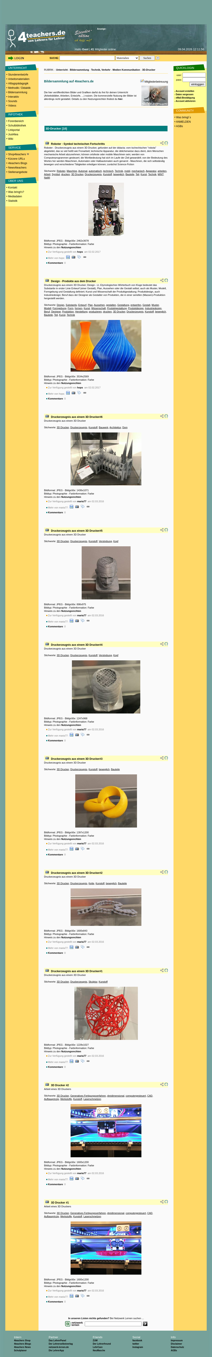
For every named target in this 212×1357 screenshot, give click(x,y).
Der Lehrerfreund (102, 1344)
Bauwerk (103, 427)
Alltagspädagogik (18, 83)
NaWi (47, 177)
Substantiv (71, 305)
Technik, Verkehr (100, 69)
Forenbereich (16, 121)
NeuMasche (99, 1350)
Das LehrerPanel (57, 1340)
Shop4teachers (18, 154)
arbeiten (162, 171)
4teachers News (22, 1347)
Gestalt (146, 305)
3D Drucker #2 (60, 1085)
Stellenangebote (17, 172)
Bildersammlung (17, 92)
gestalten (111, 305)
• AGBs (178, 126)
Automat (82, 171)
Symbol (56, 174)
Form (70, 308)
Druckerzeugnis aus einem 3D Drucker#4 (76, 644)
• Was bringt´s (182, 117)
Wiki (10, 138)
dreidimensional (115, 1095)
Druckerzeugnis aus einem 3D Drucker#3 (76, 758)
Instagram (137, 1347)
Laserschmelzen (92, 1099)
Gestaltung (123, 305)
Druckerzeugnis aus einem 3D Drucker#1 (76, 971)
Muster (155, 305)
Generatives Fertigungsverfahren (88, 1095)
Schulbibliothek (17, 125)
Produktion (68, 311)
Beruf (47, 311)
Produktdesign (136, 308)
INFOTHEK (15, 114)
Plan (90, 305)
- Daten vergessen (183, 94)
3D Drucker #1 (60, 1202)
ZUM (95, 1340)
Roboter (61, 171)
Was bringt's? (16, 192)
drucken (65, 174)
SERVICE (14, 147)
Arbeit (47, 174)
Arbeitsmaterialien (18, 79)
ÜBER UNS (15, 180)
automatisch (95, 171)
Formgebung (59, 308)
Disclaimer (176, 1344)
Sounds (12, 101)
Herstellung (81, 311)
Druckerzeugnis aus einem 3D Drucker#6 (76, 417)
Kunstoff (107, 174)
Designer (56, 311)
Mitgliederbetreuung (156, 81)
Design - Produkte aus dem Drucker (73, 281)
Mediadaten (15, 196)
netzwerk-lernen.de (59, 1347)
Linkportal (14, 130)
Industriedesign (153, 308)
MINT (161, 174)
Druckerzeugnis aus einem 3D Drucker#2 (76, 872)
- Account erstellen (184, 91)
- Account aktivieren (184, 101)
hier (120, 99)
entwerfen (136, 305)
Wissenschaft (98, 308)
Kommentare (55, 263)
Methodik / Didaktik (19, 87)
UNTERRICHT (17, 68)
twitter (135, 1344)
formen (78, 308)
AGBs (174, 1350)
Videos (12, 105)
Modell (47, 308)
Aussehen (99, 305)
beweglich (118, 174)
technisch (108, 171)
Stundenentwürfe (18, 74)
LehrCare (97, 1347)
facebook (137, 1340)
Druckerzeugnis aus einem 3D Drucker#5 (76, 530)
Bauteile (129, 174)
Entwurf (82, 305)
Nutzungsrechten (71, 247)
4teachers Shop (22, 1340)
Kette (91, 883)
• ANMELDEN (182, 121)
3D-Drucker (148, 69)
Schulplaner (20, 1350)
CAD (149, 1095)
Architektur (115, 427)
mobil (127, 171)
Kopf (115, 541)
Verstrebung (105, 541)
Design (60, 305)
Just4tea (13, 134)
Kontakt (12, 187)
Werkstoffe (66, 1099)
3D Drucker (77, 174)
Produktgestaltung (117, 308)
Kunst (144, 174)
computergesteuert (136, 1095)
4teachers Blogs (17, 163)
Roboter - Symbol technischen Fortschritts (78, 143)
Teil (137, 174)
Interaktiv (13, 96)
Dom (124, 427)
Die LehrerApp (56, 1350)
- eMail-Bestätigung (184, 98)
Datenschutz (177, 1347)
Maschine (72, 171)
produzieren (95, 311)
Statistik (12, 200)
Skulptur (93, 981)
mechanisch (138, 171)
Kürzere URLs (16, 158)
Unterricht (62, 69)
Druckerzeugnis (93, 174)
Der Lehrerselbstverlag (61, 1344)
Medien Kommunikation (126, 69)
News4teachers (17, 167)
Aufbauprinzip (51, 1099)
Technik (119, 171)
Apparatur (151, 171)
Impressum (177, 1340)
